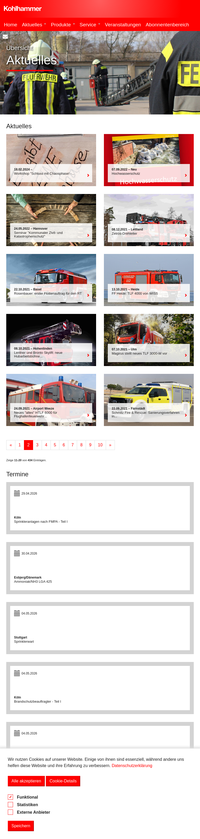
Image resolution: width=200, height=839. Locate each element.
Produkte (63, 24)
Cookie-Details (63, 781)
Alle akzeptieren (26, 781)
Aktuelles (34, 24)
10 (100, 445)
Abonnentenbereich (167, 24)
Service (90, 24)
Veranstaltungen (123, 24)
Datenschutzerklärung (132, 765)
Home (10, 24)
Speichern (20, 826)
